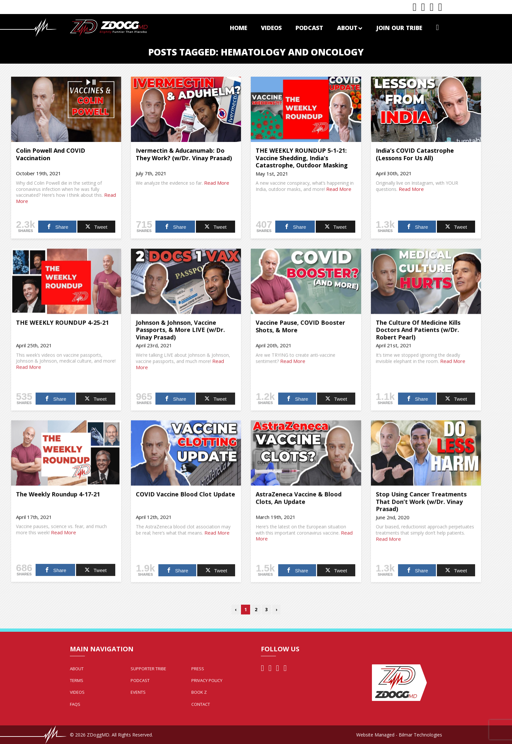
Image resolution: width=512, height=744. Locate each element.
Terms (76, 680)
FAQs (75, 704)
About (349, 28)
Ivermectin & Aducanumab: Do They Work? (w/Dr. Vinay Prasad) (184, 154)
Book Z (199, 692)
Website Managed (375, 735)
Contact (200, 704)
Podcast (309, 28)
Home (238, 28)
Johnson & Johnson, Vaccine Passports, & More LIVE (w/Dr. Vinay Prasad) (180, 333)
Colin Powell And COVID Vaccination (50, 154)
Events (138, 692)
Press (197, 669)
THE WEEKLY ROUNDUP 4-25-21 (62, 326)
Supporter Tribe (148, 669)
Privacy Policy (206, 680)
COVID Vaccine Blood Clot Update (185, 497)
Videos (271, 28)
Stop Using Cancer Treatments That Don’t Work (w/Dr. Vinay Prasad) (421, 504)
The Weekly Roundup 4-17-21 (58, 497)
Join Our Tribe (399, 28)
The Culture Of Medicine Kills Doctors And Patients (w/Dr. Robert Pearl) (418, 333)
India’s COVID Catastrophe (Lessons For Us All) (415, 154)
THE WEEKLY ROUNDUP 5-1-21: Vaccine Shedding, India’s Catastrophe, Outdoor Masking (302, 158)
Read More (216, 182)
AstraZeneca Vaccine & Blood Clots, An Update (299, 501)
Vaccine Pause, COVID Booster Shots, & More (300, 329)
